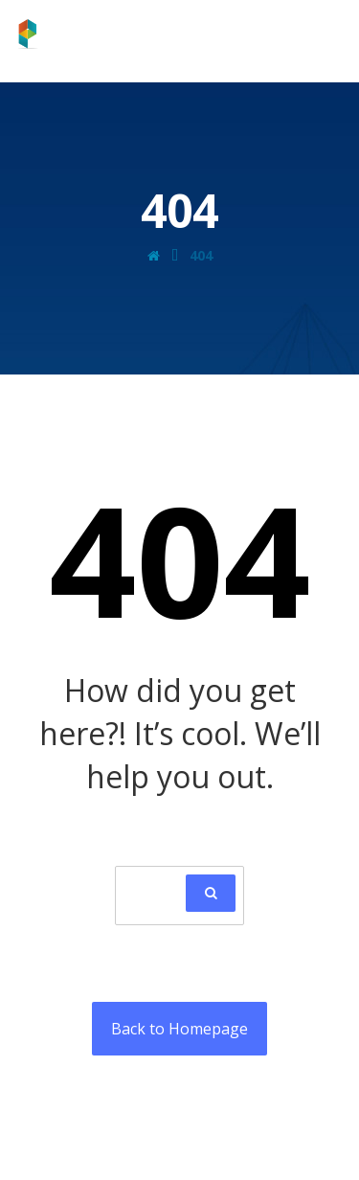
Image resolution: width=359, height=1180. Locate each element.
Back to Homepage (179, 1028)
